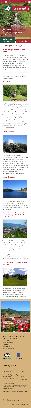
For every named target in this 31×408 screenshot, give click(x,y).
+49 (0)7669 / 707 (7, 346)
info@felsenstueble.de (9, 348)
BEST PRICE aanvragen (7, 40)
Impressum (15, 404)
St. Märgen (14, 57)
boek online (23, 41)
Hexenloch (5, 106)
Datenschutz (25, 404)
